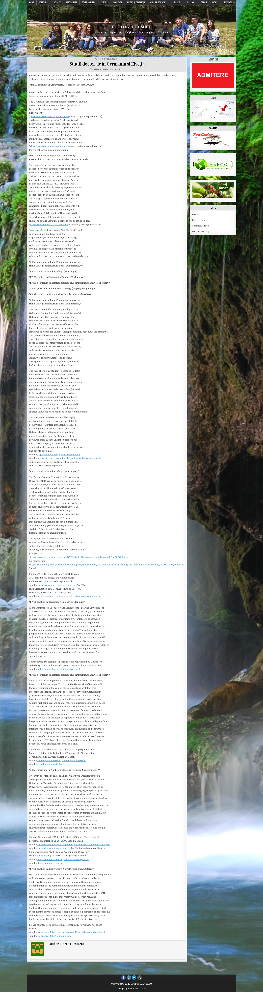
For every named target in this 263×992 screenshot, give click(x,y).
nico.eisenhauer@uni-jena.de (52, 596)
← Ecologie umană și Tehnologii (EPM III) (165, 967)
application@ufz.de (47, 454)
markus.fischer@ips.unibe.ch (52, 458)
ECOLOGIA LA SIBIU (131, 26)
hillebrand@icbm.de (48, 669)
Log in (195, 214)
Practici (178, 2)
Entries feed (198, 220)
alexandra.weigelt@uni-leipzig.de (55, 844)
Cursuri (104, 2)
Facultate (117, 2)
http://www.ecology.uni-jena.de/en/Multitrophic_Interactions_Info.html (68, 564)
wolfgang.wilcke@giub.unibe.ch (54, 932)
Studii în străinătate (107, 59)
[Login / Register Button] (134, 977)
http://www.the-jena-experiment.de (50, 116)
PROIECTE (56, 2)
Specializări (71, 2)
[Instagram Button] (129, 977)
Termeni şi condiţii (209, 2)
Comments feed (200, 225)
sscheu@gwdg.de (46, 585)
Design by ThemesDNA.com (131, 988)
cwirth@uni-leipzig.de (49, 760)
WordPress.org (200, 231)
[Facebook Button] (123, 977)
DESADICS (191, 2)
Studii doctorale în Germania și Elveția (107, 64)
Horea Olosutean (100, 69)
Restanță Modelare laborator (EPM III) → (49, 967)
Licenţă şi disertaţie (136, 2)
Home (31, 2)
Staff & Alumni (88, 2)
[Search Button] (139, 977)
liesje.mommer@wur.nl (49, 859)
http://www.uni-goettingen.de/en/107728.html (54, 557)
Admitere (43, 2)
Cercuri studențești (159, 2)
